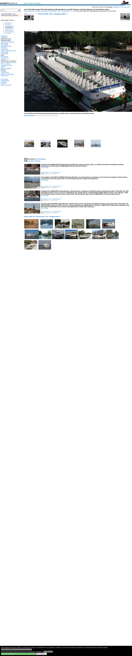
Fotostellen (4, 82)
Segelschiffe (4, 37)
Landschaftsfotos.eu (10, 31)
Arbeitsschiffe (4, 52)
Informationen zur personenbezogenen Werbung (16, 649)
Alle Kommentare (40, 159)
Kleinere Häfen (5, 58)
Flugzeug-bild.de (9, 29)
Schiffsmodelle (5, 73)
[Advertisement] (37, 23)
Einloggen (116, 7)
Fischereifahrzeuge (6, 46)
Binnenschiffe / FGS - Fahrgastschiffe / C (53, 14)
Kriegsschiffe (4, 49)
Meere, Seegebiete (6, 68)
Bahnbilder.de (8, 23)
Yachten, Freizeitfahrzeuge (8, 50)
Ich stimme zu (41, 654)
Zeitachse (3, 83)
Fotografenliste (5, 80)
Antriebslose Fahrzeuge (7, 42)
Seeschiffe (4, 48)
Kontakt (31, 3)
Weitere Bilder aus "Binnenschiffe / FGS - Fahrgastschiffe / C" (42, 216)
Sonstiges (3, 71)
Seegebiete (4, 36)
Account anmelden (125, 7)
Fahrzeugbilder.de (9, 26)
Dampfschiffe (4, 45)
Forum (26, 3)
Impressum (37, 3)
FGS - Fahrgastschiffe (64, 11)
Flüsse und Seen (5, 64)
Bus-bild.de (8, 24)
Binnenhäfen (4, 56)
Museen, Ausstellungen (7, 74)
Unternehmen (4, 75)
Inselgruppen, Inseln (6, 65)
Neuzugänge (4, 79)
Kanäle (3, 67)
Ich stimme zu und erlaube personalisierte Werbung (18, 654)
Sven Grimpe (44, 167)
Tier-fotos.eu (8, 33)
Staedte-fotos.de (9, 30)
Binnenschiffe (53, 11)
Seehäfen (3, 59)
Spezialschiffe (5, 53)
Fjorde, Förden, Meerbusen (8, 62)
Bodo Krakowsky (29, 115)
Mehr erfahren (48, 651)
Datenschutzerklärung (6, 85)
